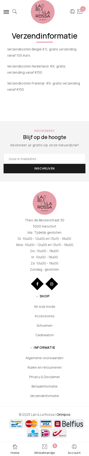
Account (74, 449)
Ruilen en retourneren (45, 367)
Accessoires (45, 316)
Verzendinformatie (44, 395)
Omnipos (63, 414)
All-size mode (44, 306)
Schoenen (44, 325)
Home (15, 449)
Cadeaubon (44, 335)
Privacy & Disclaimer (44, 377)
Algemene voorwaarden (44, 358)
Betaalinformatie (45, 386)
